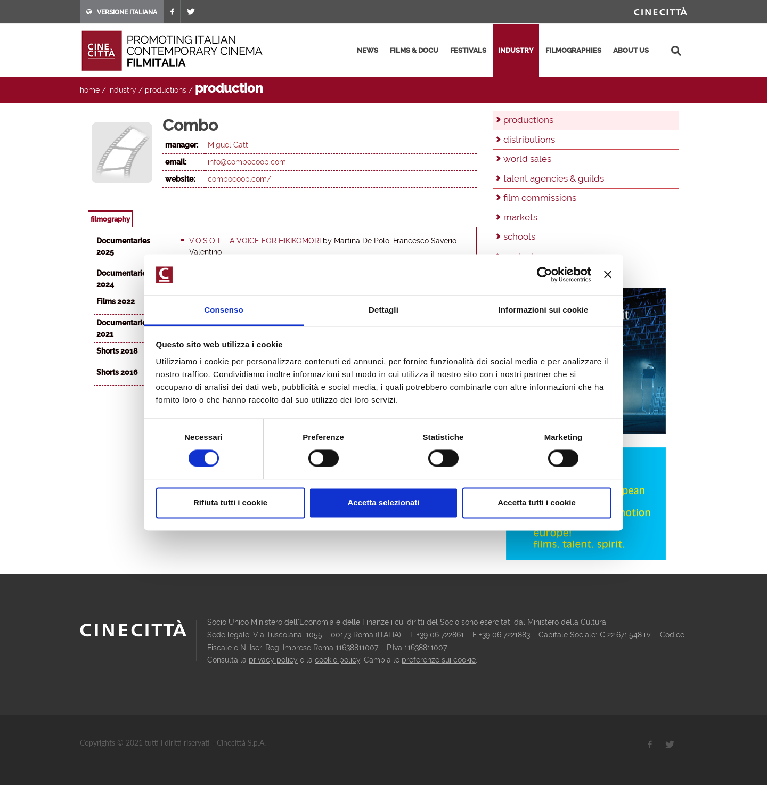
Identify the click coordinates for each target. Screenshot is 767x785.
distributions (529, 139)
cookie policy (337, 660)
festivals (468, 50)
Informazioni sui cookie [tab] (544, 309)
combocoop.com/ (239, 179)
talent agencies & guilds (553, 178)
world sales (527, 158)
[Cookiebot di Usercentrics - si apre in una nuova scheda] (544, 275)
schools (519, 236)
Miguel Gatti (229, 145)
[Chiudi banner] (607, 275)
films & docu (414, 50)
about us (631, 50)
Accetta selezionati (383, 502)
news (367, 50)
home (90, 90)
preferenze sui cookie (439, 660)
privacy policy (273, 660)
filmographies (573, 50)
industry (516, 50)
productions (165, 90)
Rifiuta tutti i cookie (230, 502)
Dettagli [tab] (383, 309)
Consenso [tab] (223, 309)
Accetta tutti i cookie (536, 502)
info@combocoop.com (247, 162)
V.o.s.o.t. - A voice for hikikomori (255, 240)
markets (520, 217)
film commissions (539, 197)
